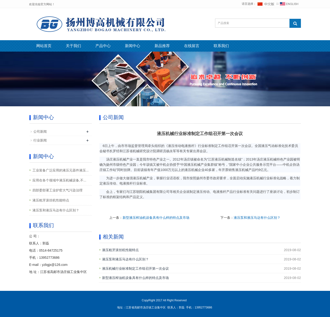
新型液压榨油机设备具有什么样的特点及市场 (156, 217)
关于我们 (73, 46)
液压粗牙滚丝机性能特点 (120, 250)
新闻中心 (132, 46)
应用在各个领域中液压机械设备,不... (59, 180)
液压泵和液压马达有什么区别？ (257, 217)
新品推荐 (162, 46)
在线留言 (191, 46)
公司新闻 (40, 131)
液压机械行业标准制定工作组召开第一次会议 (135, 268)
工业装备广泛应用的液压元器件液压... (60, 170)
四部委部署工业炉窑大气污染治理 (57, 190)
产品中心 (103, 46)
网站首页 (44, 46)
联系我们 (221, 46)
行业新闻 (40, 140)
